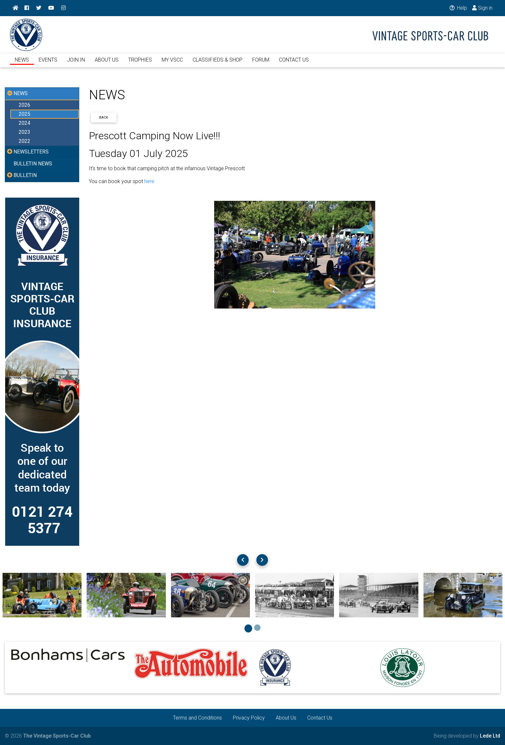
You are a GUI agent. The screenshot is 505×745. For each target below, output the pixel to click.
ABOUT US (107, 64)
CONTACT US (294, 64)
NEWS (22, 64)
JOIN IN (76, 64)
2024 (24, 123)
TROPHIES (140, 64)
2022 (24, 141)
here (149, 181)
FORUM (260, 64)
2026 (24, 105)
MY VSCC (172, 64)
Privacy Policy (249, 718)
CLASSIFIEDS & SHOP (218, 64)
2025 (24, 114)
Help (458, 8)
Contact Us (319, 718)
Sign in (482, 8)
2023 (24, 132)
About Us (286, 718)
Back (103, 117)
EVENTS (48, 64)
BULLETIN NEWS (33, 164)
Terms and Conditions (197, 718)
